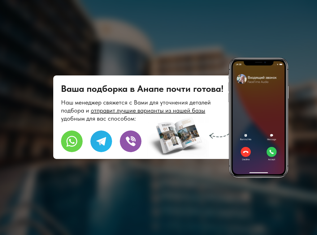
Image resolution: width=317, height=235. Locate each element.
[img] (130, 141)
